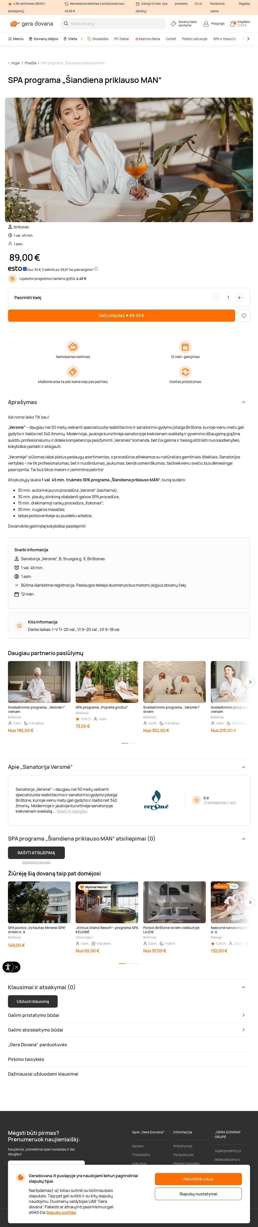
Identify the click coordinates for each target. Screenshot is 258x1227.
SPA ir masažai (224, 38)
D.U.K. (199, 3)
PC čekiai (121, 38)
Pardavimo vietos (217, 7)
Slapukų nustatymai (198, 1194)
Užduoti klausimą (33, 1001)
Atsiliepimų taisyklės (36, 862)
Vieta (70, 38)
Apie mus (139, 1163)
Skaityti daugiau (72, 811)
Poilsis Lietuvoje (194, 38)
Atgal (15, 63)
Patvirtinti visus (198, 1179)
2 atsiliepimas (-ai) (220, 802)
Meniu (16, 38)
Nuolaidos (97, 38)
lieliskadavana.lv (227, 1159)
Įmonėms (181, 3)
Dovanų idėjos (43, 38)
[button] (250, 682)
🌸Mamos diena (147, 38)
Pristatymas (182, 1146)
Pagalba (244, 3)
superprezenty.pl (228, 1150)
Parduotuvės (183, 1154)
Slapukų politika (61, 1212)
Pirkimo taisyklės (186, 1163)
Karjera (137, 1146)
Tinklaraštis (141, 1154)
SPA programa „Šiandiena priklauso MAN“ (73, 63)
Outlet (171, 38)
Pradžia (31, 63)
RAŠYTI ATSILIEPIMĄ (36, 853)
